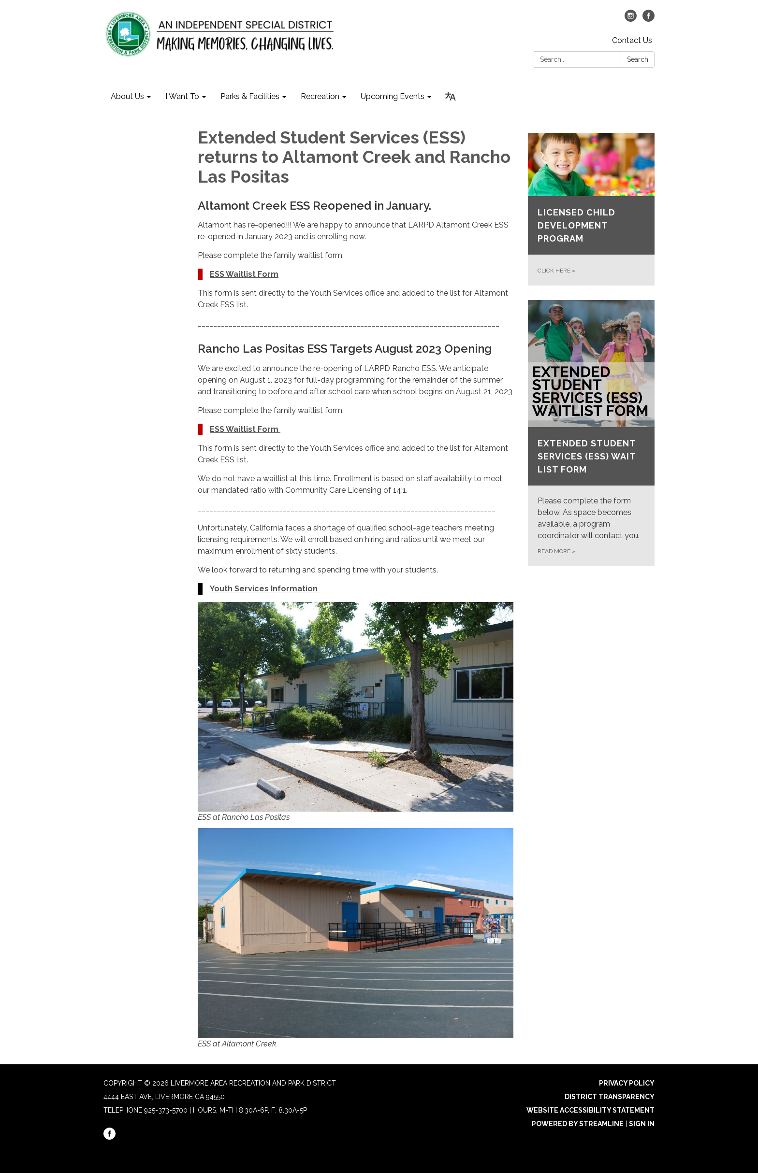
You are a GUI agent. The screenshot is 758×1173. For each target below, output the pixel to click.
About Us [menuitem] (127, 96)
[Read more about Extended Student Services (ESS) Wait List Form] (591, 433)
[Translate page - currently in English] (450, 97)
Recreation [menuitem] (320, 96)
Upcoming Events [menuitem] (392, 96)
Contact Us (632, 40)
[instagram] (631, 19)
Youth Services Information (265, 588)
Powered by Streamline (578, 1124)
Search (637, 59)
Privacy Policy (627, 1083)
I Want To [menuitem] (182, 96)
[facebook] (648, 19)
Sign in (642, 1124)
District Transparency (610, 1097)
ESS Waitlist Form (244, 274)
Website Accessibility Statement (590, 1110)
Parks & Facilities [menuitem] (249, 96)
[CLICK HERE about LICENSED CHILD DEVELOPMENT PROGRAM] (591, 209)
